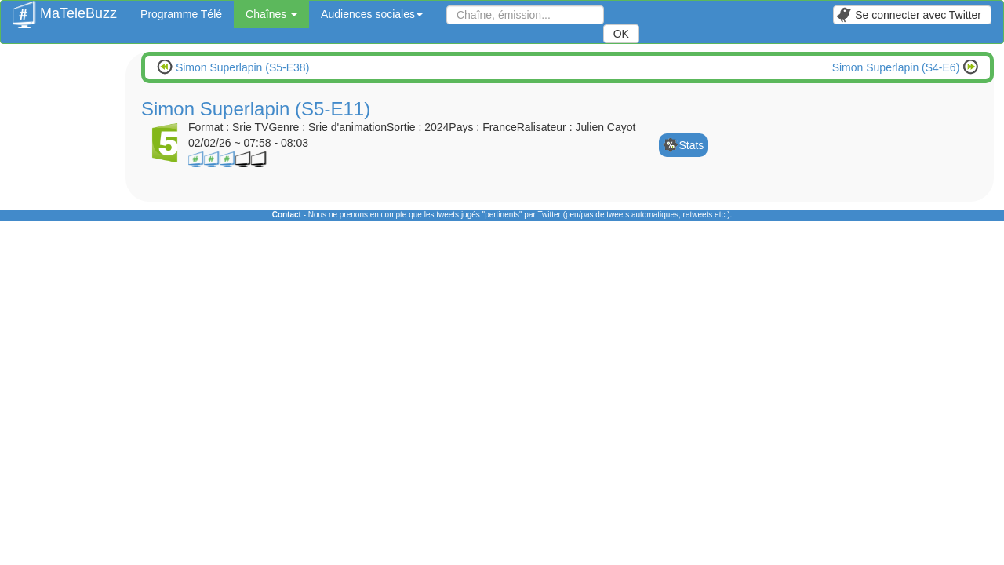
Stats (691, 145)
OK (621, 33)
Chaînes (271, 14)
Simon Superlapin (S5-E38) (241, 67)
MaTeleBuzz (65, 8)
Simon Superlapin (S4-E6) (897, 67)
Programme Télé (181, 14)
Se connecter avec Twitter (908, 15)
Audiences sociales (372, 14)
